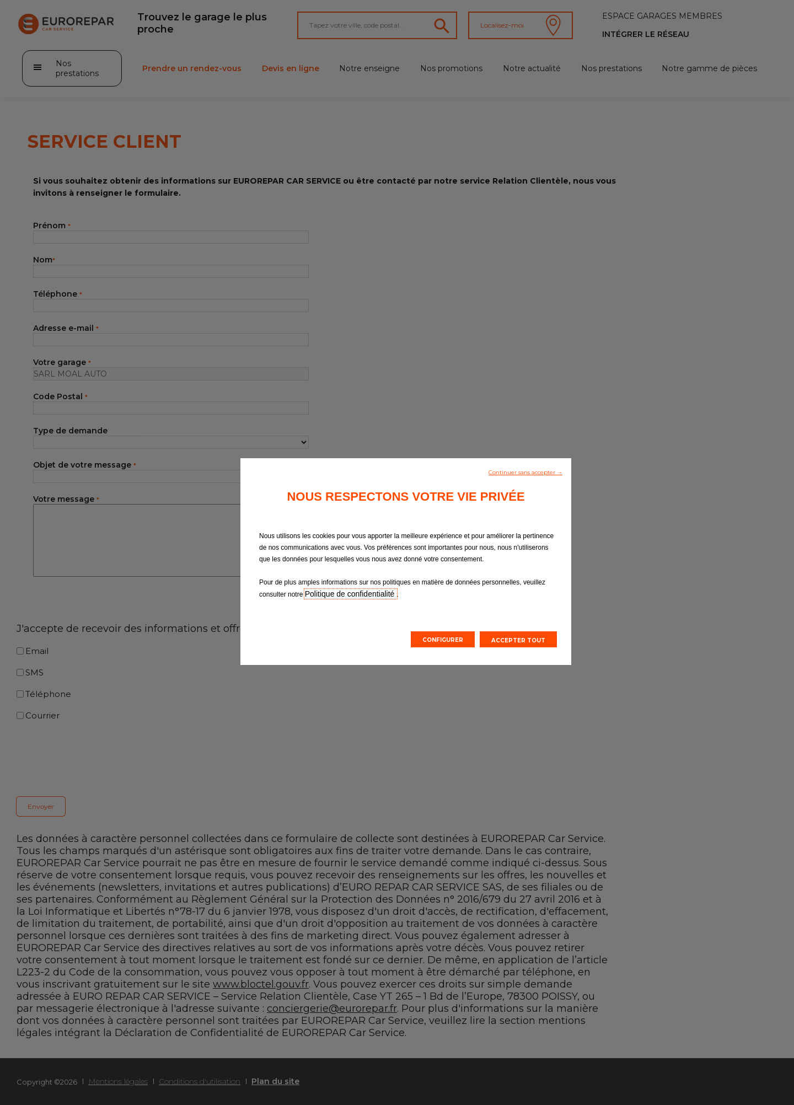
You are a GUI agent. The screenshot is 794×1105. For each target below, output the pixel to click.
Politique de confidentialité (351, 593)
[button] (525, 471)
